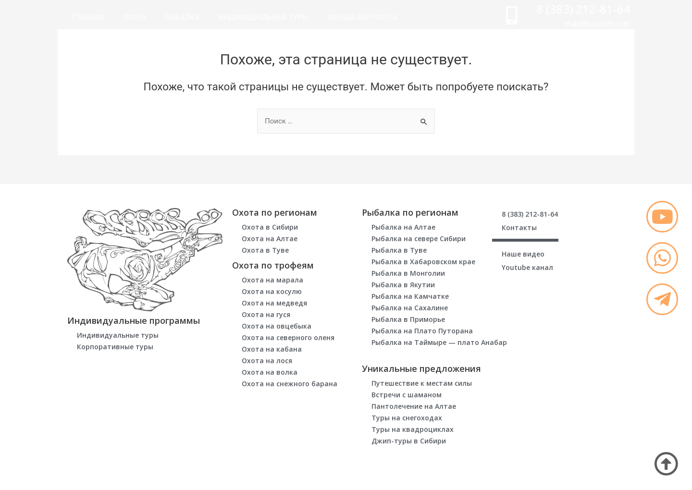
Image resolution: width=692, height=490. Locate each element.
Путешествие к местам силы (421, 383)
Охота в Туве (265, 250)
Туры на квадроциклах (412, 429)
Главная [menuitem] (88, 17)
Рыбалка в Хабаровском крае (423, 261)
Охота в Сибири (270, 227)
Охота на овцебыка (276, 326)
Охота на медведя (274, 302)
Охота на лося (267, 360)
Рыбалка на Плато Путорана (422, 330)
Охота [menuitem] (135, 17)
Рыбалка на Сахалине (409, 307)
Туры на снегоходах (406, 417)
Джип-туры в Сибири (408, 440)
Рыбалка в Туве (399, 250)
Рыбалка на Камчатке (410, 296)
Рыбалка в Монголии (408, 273)
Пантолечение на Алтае (413, 406)
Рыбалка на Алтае (403, 227)
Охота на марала (272, 279)
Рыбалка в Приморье (408, 319)
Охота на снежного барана (289, 383)
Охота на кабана (272, 349)
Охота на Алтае (269, 238)
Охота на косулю (272, 291)
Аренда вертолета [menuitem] (365, 17)
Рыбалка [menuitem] (183, 17)
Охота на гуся (266, 314)
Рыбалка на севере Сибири (418, 238)
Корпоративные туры (115, 346)
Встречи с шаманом (406, 394)
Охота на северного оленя (288, 337)
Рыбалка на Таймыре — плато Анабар (439, 342)
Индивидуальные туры (118, 335)
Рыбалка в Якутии (403, 284)
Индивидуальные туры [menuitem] (265, 17)
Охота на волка (269, 372)
